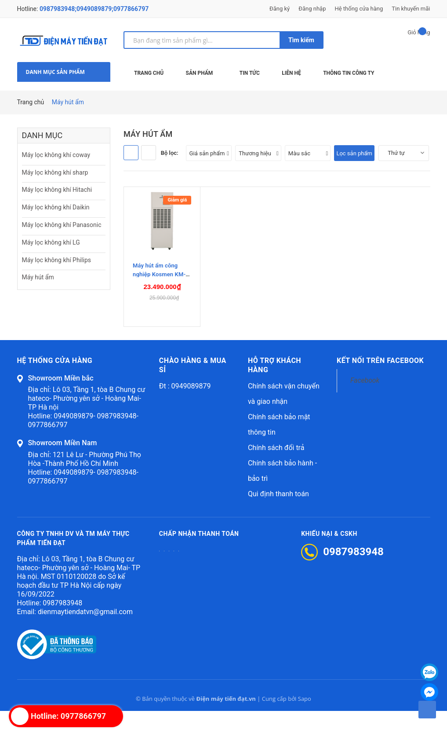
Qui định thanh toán (278, 519)
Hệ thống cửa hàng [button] (55, 385)
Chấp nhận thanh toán (199, 558)
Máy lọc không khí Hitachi (57, 189)
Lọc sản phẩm (354, 153)
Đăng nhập (312, 8)
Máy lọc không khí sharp (55, 172)
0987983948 (62, 628)
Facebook (364, 405)
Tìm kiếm (301, 40)
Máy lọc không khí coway (56, 154)
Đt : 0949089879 (185, 411)
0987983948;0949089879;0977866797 (94, 8)
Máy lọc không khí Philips (56, 260)
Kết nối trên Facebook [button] (380, 385)
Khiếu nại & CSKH (329, 558)
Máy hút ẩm (38, 277)
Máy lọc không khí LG (51, 242)
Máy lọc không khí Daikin (56, 207)
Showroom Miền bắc (61, 403)
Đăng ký (279, 8)
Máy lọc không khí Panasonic (62, 224)
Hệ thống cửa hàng (358, 8)
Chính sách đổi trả (276, 473)
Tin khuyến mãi (411, 8)
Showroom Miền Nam (62, 468)
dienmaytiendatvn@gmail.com (85, 637)
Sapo (304, 724)
